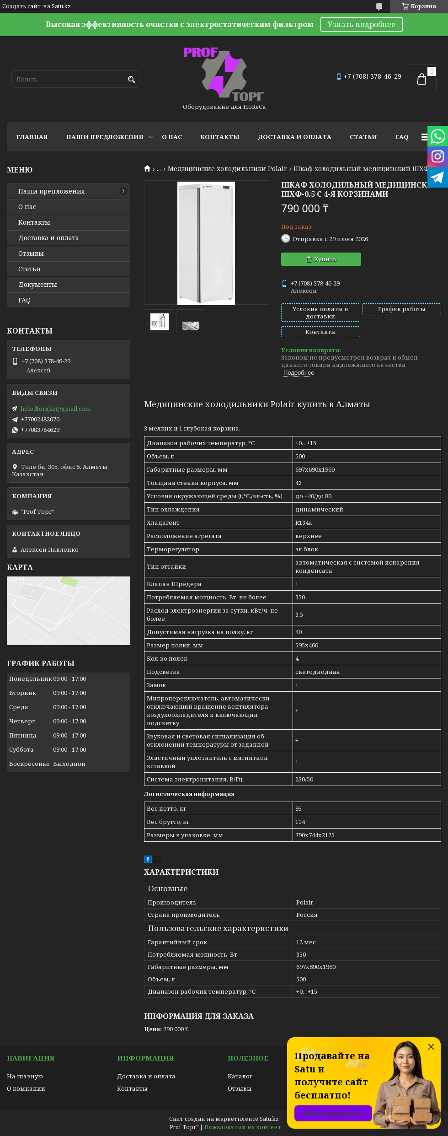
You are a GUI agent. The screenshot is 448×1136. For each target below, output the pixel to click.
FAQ (402, 137)
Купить (325, 259)
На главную (25, 1076)
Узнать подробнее (361, 24)
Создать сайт (21, 6)
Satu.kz (269, 1119)
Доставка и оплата (294, 137)
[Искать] (131, 80)
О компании (26, 1088)
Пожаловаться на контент (242, 1127)
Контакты (220, 137)
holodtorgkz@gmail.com (56, 408)
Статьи (363, 137)
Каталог (240, 1076)
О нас (172, 137)
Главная (32, 137)
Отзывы (31, 253)
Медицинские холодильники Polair (227, 168)
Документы (37, 284)
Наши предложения (105, 137)
